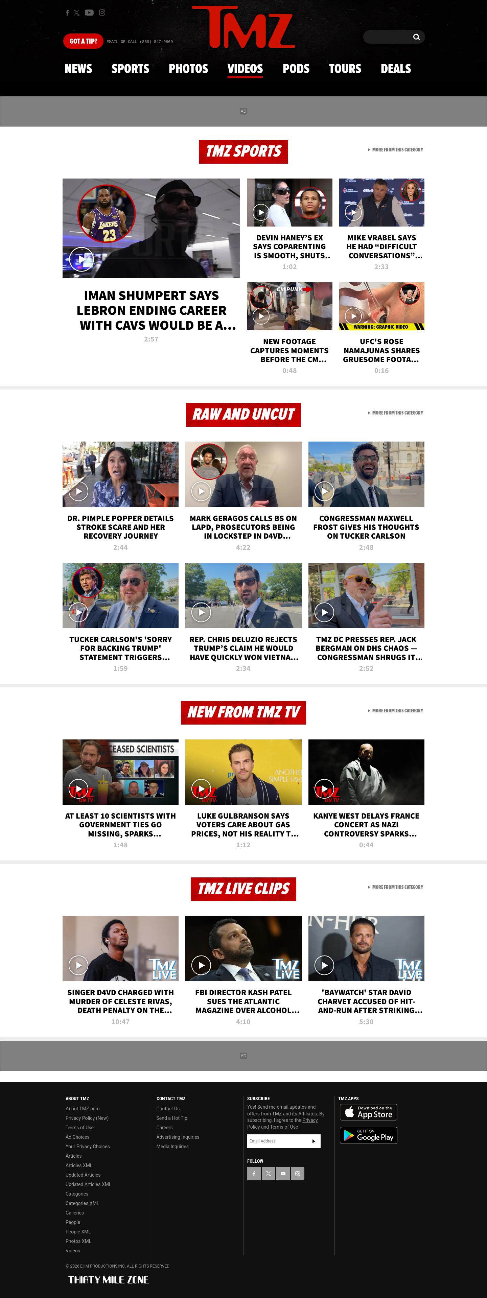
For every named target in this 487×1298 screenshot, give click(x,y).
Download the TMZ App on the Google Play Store (368, 1135)
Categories (77, 1194)
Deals (396, 69)
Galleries (75, 1213)
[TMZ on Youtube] (89, 12)
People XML (78, 1231)
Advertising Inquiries (178, 1137)
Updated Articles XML (88, 1184)
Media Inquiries (173, 1146)
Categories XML (82, 1203)
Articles (74, 1156)
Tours (345, 69)
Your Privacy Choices (88, 1146)
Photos (188, 69)
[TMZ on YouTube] (283, 1173)
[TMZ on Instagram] (102, 12)
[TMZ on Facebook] (67, 13)
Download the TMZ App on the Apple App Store (368, 1112)
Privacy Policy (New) (87, 1118)
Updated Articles (83, 1175)
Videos (245, 69)
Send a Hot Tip (172, 1118)
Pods (296, 69)
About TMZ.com (83, 1108)
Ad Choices (78, 1137)
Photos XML (78, 1241)
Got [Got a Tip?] (83, 41)
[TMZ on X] (77, 13)
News (78, 69)
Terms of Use (80, 1127)
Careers (165, 1127)
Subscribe (314, 1141)
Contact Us (168, 1108)
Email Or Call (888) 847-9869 (140, 42)
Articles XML (79, 1165)
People (73, 1222)
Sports (130, 69)
